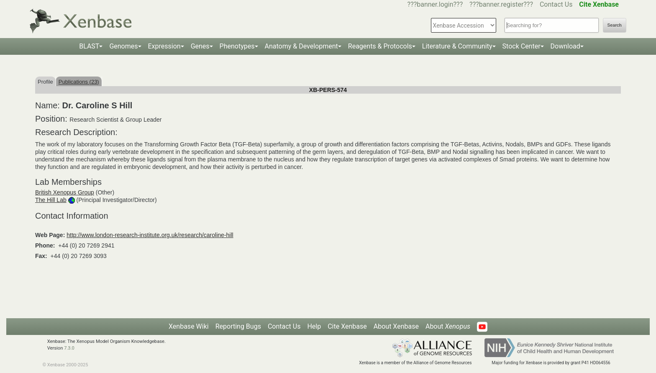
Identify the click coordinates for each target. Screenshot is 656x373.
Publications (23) (79, 82)
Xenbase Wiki (189, 326)
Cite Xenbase (347, 326)
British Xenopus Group (64, 192)
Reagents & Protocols (380, 46)
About (447, 326)
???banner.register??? (501, 4)
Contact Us (556, 4)
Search (614, 25)
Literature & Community (457, 46)
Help (314, 326)
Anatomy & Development (301, 46)
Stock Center (521, 46)
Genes (200, 46)
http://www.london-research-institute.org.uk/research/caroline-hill (150, 235)
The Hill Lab (51, 200)
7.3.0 (69, 348)
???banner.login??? (435, 4)
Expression (164, 46)
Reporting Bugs (238, 326)
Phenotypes (237, 46)
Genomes (123, 46)
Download (565, 46)
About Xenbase (396, 326)
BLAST (89, 46)
